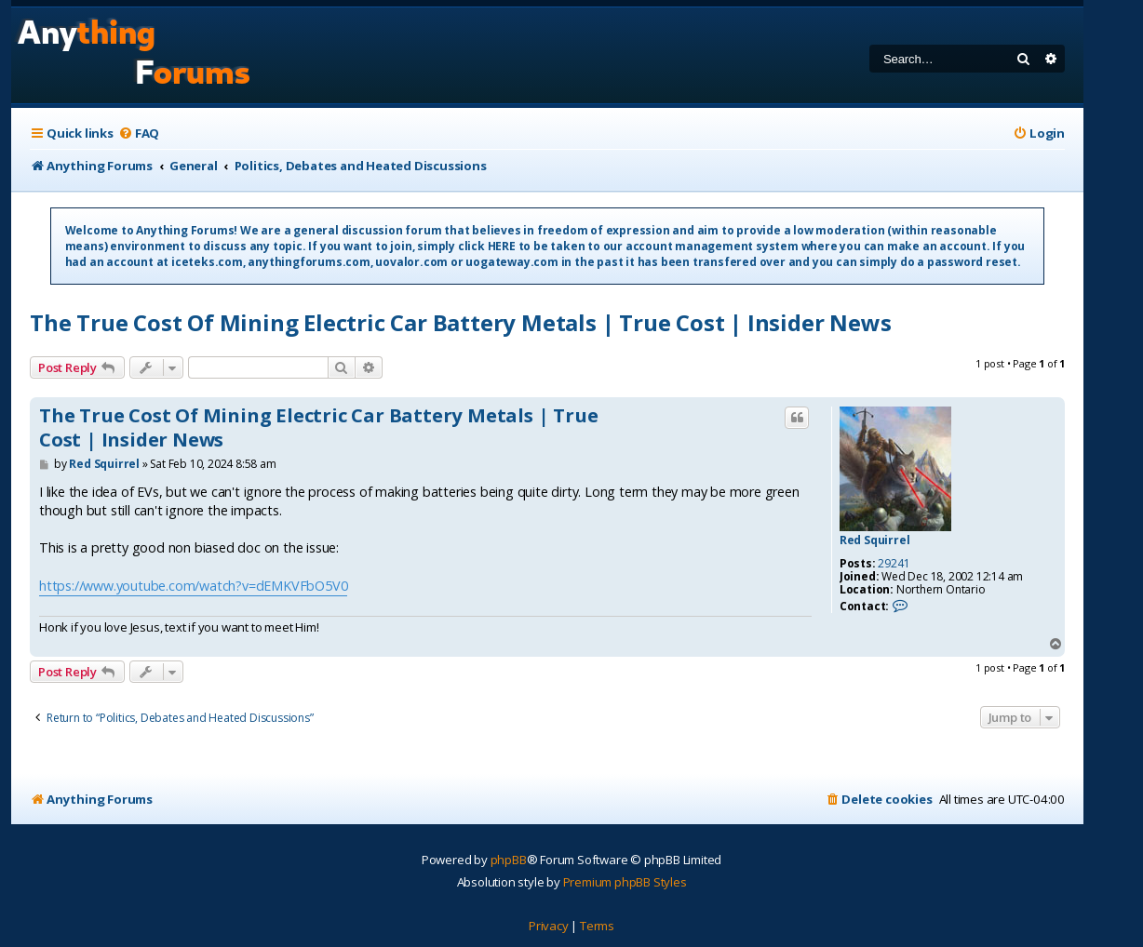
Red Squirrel (875, 540)
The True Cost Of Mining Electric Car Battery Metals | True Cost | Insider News (460, 322)
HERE (502, 246)
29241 (893, 563)
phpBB (509, 859)
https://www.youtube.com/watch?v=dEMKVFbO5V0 (193, 585)
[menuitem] (138, 133)
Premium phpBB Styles (625, 882)
